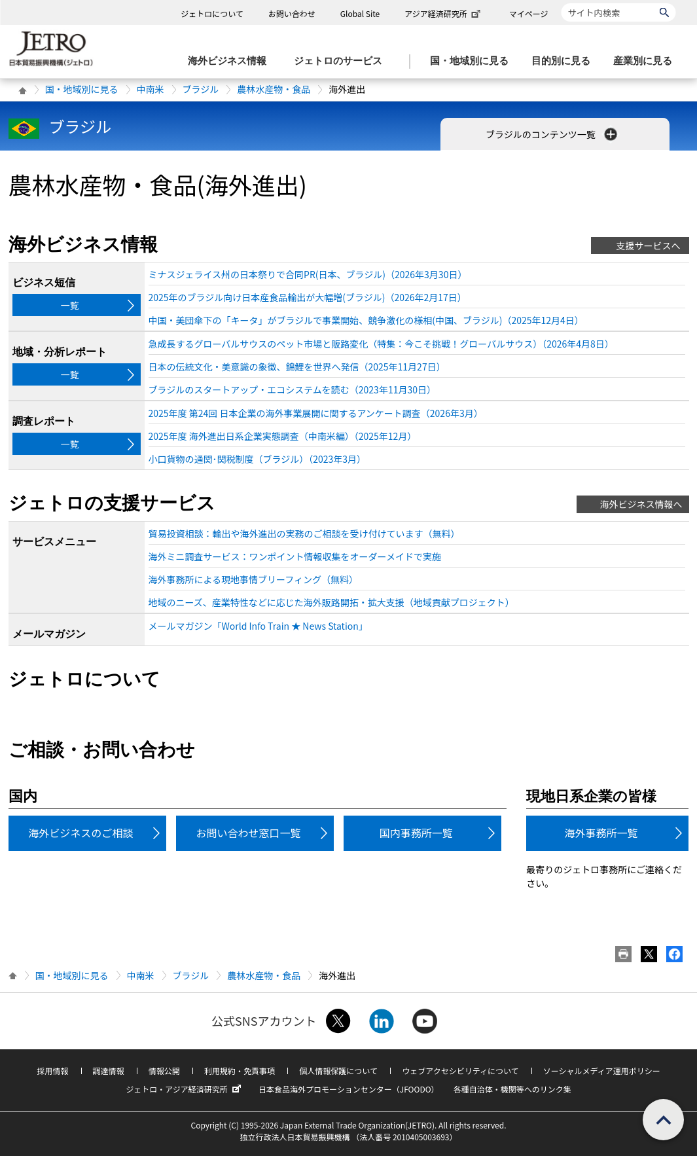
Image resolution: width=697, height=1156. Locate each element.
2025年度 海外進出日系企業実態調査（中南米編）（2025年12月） (283, 436)
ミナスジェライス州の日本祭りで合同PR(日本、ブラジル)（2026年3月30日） (308, 274)
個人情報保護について (338, 1070)
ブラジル (201, 89)
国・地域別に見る (81, 89)
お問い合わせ (291, 13)
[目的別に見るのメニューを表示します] (564, 61)
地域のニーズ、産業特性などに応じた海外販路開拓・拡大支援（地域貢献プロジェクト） (331, 602)
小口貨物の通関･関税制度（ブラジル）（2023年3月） (257, 458)
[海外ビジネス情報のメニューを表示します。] (231, 61)
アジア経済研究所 (443, 13)
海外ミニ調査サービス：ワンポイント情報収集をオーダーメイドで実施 (295, 556)
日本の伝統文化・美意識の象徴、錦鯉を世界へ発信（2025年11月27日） (297, 366)
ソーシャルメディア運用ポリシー (601, 1070)
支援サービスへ (649, 245)
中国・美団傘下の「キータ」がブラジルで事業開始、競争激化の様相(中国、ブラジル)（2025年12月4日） (366, 320)
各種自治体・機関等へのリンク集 (512, 1088)
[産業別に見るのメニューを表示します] (646, 61)
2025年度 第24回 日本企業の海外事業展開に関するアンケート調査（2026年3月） (316, 413)
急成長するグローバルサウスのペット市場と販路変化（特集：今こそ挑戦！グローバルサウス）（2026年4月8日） (381, 343)
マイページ (528, 13)
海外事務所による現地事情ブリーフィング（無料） (253, 579)
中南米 (150, 89)
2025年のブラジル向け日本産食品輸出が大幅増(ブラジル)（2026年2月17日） (308, 297)
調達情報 (108, 1070)
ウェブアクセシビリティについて (460, 1070)
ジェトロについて (212, 13)
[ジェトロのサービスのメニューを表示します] (342, 61)
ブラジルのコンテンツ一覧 (553, 134)
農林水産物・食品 (273, 89)
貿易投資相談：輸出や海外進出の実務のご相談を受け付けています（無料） (304, 533)
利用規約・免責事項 (239, 1070)
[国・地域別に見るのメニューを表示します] (473, 61)
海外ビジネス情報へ (641, 504)
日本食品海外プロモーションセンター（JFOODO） (349, 1088)
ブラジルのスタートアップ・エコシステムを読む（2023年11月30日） (292, 389)
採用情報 (52, 1070)
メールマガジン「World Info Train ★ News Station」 (258, 625)
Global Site (360, 13)
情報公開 (164, 1070)
